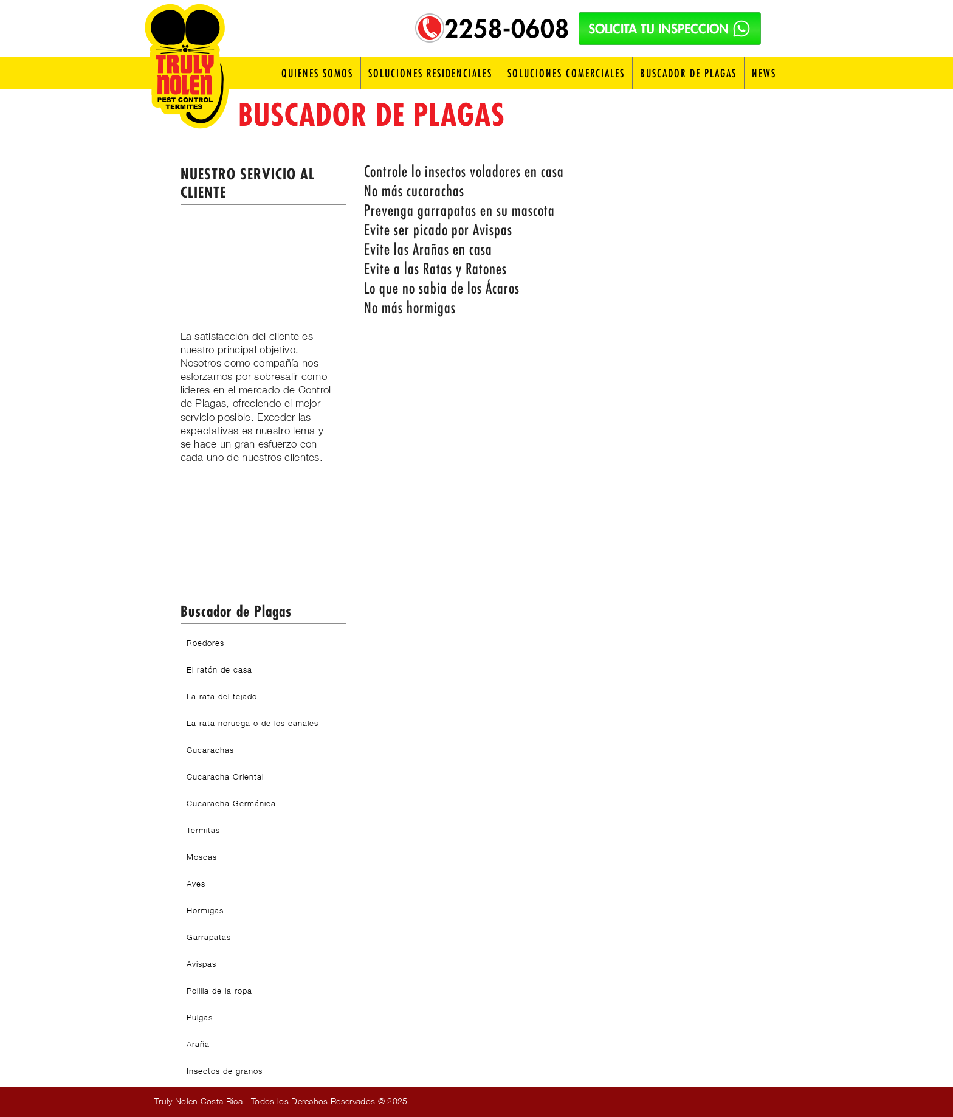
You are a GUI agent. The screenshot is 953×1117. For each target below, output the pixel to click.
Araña (198, 1044)
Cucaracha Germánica (231, 803)
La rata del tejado (222, 696)
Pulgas (200, 1017)
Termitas (203, 830)
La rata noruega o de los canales (252, 723)
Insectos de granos (225, 1071)
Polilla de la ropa (219, 990)
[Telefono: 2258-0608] (429, 28)
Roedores (205, 643)
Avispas (201, 964)
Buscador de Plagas (688, 73)
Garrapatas (209, 937)
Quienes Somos (317, 73)
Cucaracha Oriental (225, 776)
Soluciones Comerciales (566, 73)
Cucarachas (210, 750)
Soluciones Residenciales (430, 73)
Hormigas (205, 910)
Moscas (202, 857)
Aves (196, 883)
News (764, 73)
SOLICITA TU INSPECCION (669, 28)
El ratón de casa (219, 669)
